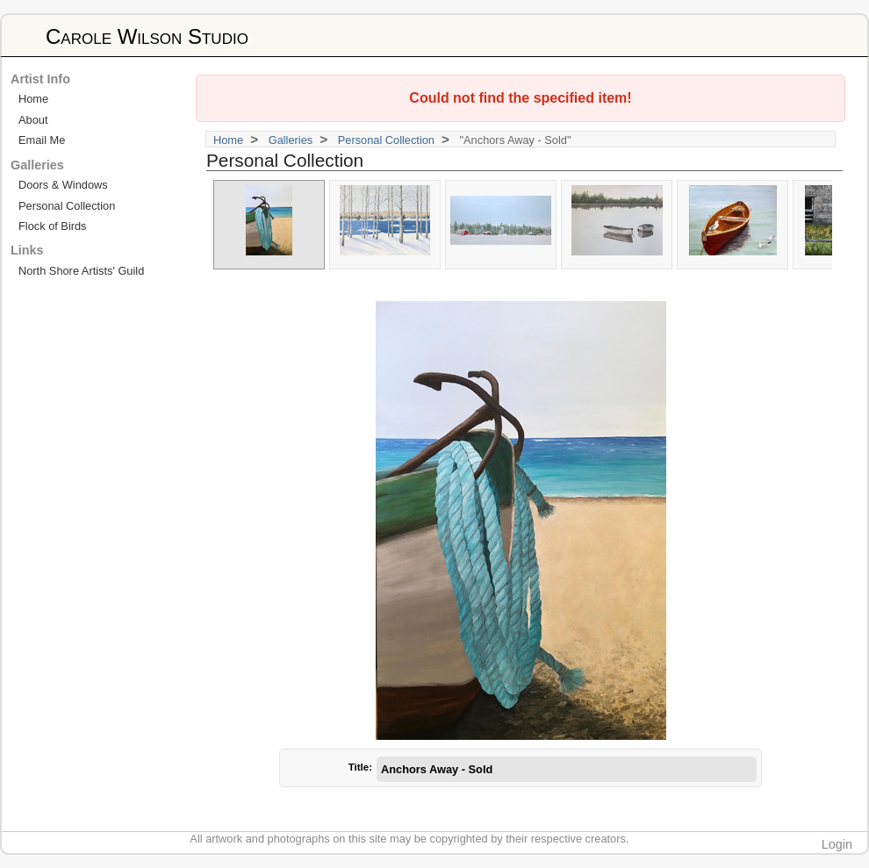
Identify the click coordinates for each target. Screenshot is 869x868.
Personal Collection (386, 140)
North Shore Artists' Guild (81, 270)
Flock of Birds (52, 226)
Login (837, 844)
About (32, 119)
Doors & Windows (63, 184)
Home (228, 140)
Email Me (41, 140)
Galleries (291, 140)
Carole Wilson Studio (147, 36)
